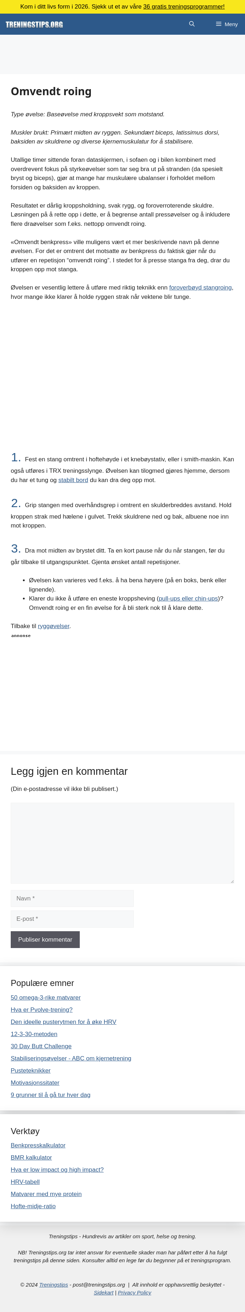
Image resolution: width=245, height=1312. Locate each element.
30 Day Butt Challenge (41, 1046)
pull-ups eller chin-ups (188, 598)
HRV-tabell (25, 1182)
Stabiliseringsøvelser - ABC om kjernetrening (71, 1058)
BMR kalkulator (31, 1157)
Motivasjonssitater (35, 1082)
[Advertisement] (122, 54)
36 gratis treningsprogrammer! (184, 6)
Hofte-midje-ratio (33, 1206)
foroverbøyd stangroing (200, 287)
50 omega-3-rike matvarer (46, 997)
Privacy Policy (134, 1292)
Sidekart (103, 1292)
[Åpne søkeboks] (191, 24)
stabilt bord (73, 480)
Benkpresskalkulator (38, 1145)
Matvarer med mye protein (46, 1194)
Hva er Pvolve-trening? (42, 1009)
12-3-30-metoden (34, 1034)
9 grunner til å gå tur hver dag (50, 1095)
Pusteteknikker (31, 1070)
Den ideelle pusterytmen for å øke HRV (63, 1022)
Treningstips (53, 1285)
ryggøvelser (53, 626)
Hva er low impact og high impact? (57, 1169)
